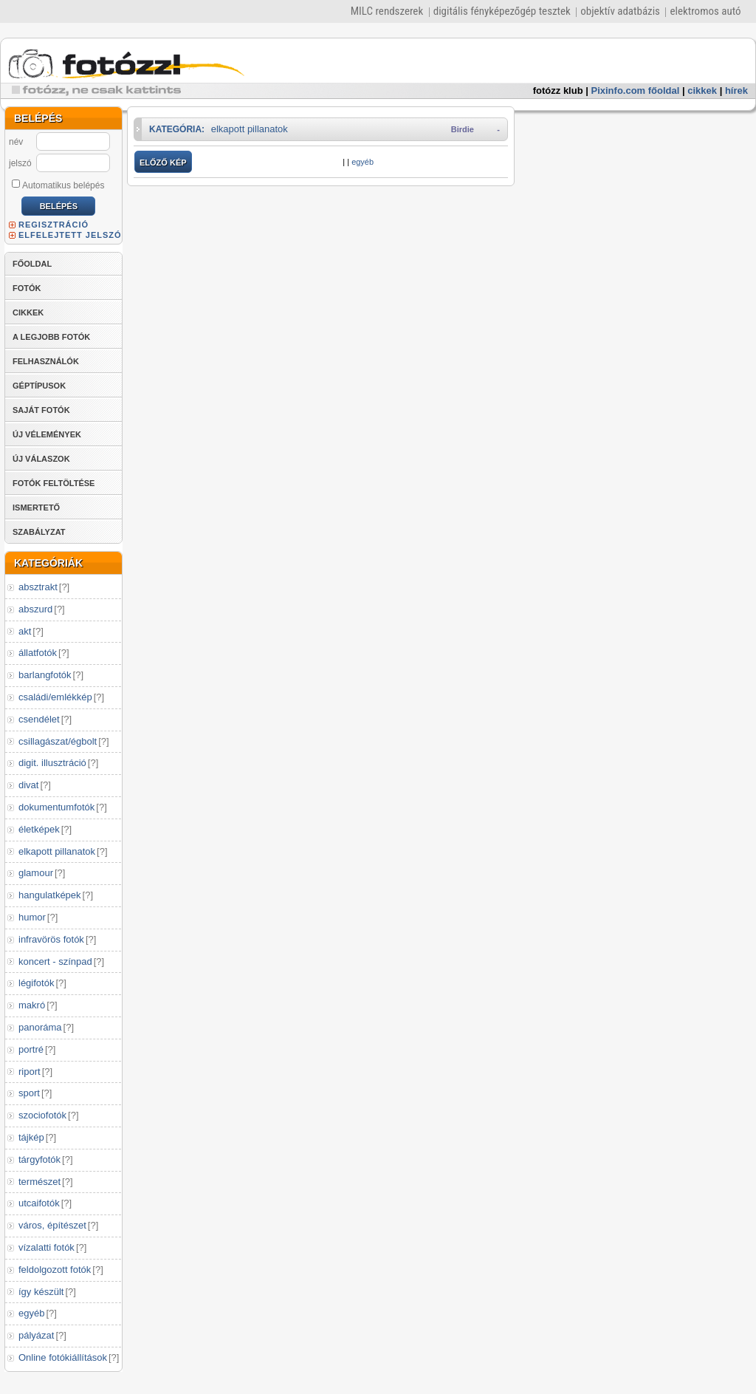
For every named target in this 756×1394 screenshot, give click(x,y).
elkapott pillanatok (56, 851)
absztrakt (38, 586)
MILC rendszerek (387, 11)
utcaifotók (39, 1203)
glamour (35, 872)
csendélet (39, 719)
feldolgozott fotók (54, 1269)
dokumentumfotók (56, 807)
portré (31, 1049)
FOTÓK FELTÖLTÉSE (53, 483)
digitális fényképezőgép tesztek (502, 11)
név (16, 142)
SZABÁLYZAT (39, 531)
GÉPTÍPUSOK (39, 385)
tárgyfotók (39, 1159)
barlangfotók (45, 674)
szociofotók (42, 1115)
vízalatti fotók (46, 1247)
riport (29, 1071)
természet (39, 1181)
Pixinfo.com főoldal (635, 90)
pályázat (36, 1335)
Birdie (462, 129)
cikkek (702, 90)
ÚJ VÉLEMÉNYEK (47, 434)
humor (32, 917)
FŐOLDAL (32, 263)
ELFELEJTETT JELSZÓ (70, 234)
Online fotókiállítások (62, 1357)
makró (31, 1005)
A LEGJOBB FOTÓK (51, 336)
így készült (40, 1291)
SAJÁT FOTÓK (41, 410)
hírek (736, 90)
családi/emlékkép (55, 697)
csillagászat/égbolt (57, 741)
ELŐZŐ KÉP (163, 162)
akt (24, 631)
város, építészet (52, 1225)
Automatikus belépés (58, 185)
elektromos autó (705, 11)
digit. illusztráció (52, 762)
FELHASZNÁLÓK (46, 361)
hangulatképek (49, 895)
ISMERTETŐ (36, 507)
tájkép (31, 1137)
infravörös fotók (51, 939)
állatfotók (37, 652)
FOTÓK (27, 288)
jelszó (20, 163)
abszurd (35, 609)
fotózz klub (558, 90)
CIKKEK (28, 312)
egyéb (31, 1313)
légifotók (36, 982)
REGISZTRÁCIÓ (53, 224)
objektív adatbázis (620, 11)
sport (29, 1093)
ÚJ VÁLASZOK (41, 458)
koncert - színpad (55, 961)
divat (28, 784)
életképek (39, 829)
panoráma (40, 1027)
